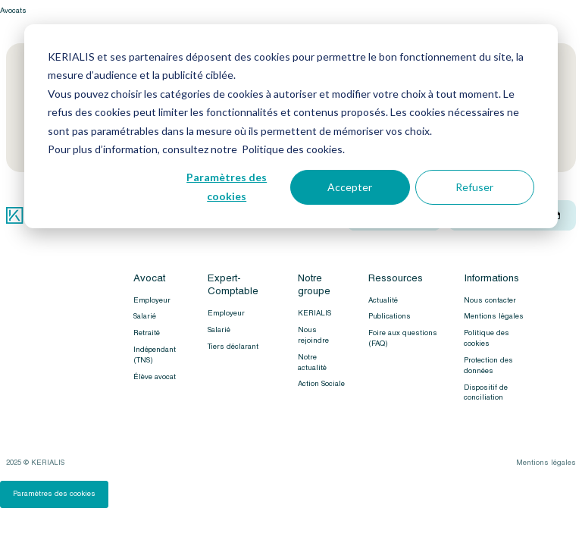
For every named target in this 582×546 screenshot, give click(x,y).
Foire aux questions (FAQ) (402, 338)
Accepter (349, 186)
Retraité (146, 333)
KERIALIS (314, 313)
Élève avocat (154, 377)
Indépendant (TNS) (154, 355)
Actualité (383, 300)
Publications (389, 316)
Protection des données (488, 365)
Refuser (474, 186)
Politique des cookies (486, 338)
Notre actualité (312, 362)
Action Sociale (321, 384)
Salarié (144, 316)
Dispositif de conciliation (486, 392)
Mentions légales (494, 316)
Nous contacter (490, 300)
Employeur (152, 300)
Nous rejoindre (313, 335)
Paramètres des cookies (226, 186)
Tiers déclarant (233, 346)
